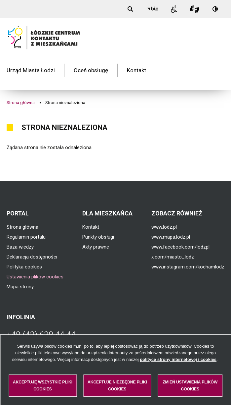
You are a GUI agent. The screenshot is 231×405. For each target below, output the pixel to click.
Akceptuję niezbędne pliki (117, 385)
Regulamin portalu (26, 225)
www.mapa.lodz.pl (170, 225)
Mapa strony (20, 275)
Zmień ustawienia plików (190, 385)
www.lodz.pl (164, 215)
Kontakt (136, 64)
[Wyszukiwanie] (132, 9)
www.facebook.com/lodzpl (180, 235)
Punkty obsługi (98, 225)
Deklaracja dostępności (32, 245)
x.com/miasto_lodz (172, 245)
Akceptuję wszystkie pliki (42, 385)
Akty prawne (95, 235)
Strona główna (21, 90)
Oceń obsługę (91, 64)
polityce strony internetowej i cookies (178, 359)
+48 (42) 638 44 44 (41, 322)
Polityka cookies (24, 255)
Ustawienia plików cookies (35, 265)
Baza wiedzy (20, 235)
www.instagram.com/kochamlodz (187, 255)
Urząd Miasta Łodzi (31, 64)
